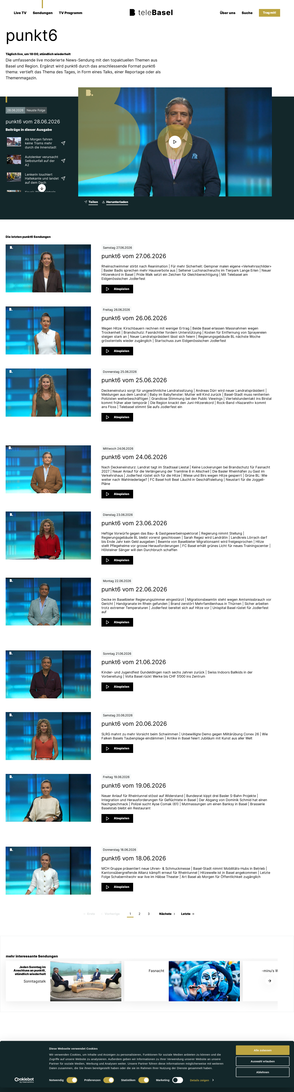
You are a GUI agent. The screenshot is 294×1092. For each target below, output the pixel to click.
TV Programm (70, 13)
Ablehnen (262, 1076)
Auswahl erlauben (263, 1065)
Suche (247, 13)
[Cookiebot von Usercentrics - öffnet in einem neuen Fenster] (24, 1085)
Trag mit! (269, 12)
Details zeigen (199, 1084)
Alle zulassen (263, 1054)
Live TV (20, 13)
